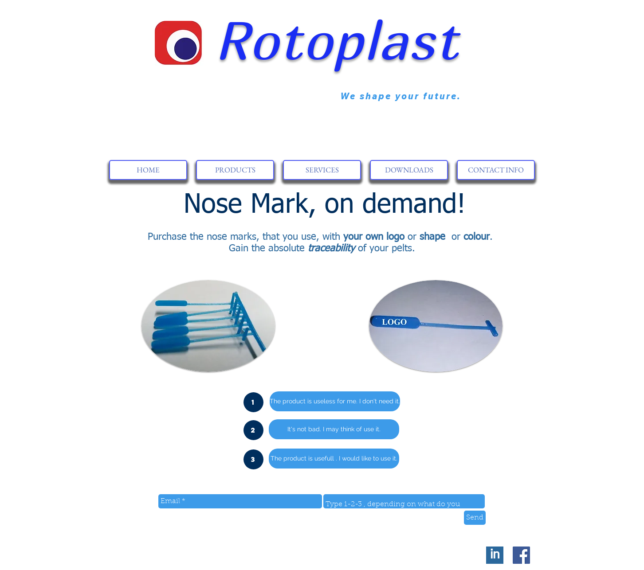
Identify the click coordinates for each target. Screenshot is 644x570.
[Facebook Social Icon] (521, 555)
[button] (253, 402)
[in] (494, 555)
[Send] (475, 518)
